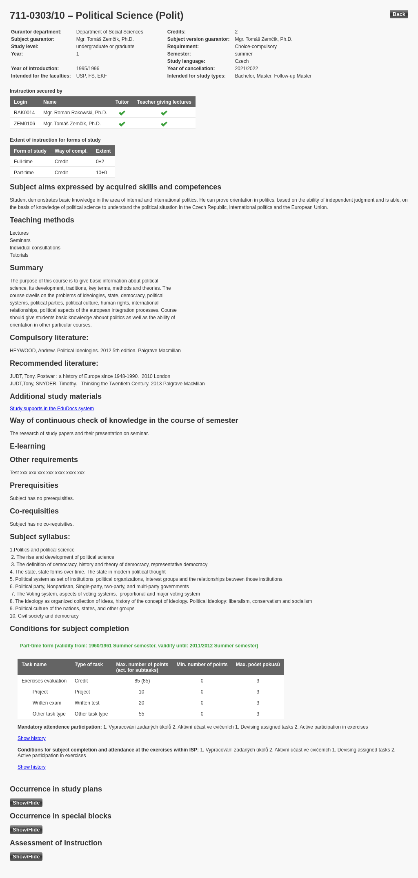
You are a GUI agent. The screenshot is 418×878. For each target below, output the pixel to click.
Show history (32, 738)
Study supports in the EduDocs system (52, 408)
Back (399, 14)
